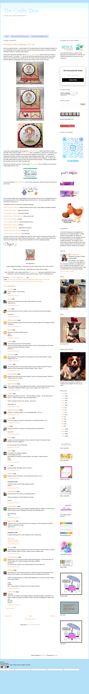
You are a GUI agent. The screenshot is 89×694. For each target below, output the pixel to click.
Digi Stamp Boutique (14, 410)
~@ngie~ (10, 393)
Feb (63, 423)
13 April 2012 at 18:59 (13, 462)
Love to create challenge (10, 219)
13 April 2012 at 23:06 (13, 503)
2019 (63, 407)
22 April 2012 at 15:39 (13, 588)
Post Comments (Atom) (34, 624)
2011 (63, 429)
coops (9, 309)
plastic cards (11, 538)
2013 (63, 412)
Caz (9, 426)
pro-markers (25, 281)
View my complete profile (66, 271)
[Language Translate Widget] (68, 93)
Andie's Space (12, 592)
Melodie (10, 330)
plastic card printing (13, 540)
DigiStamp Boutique (34, 151)
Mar (63, 421)
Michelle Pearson (12, 320)
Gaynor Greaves (12, 383)
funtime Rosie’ (25, 152)
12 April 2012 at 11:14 (13, 305)
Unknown (10, 473)
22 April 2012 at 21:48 (13, 604)
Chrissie (10, 341)
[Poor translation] (7, 667)
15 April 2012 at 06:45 (13, 529)
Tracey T (10, 364)
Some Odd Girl (34, 164)
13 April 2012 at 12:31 (13, 380)
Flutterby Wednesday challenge (11, 230)
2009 (63, 433)
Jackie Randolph (12, 374)
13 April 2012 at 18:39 (13, 447)
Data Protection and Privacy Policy (19, 36)
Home (6, 36)
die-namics (25, 279)
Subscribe (73, 80)
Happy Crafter (12, 521)
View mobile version (30, 619)
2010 (63, 431)
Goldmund (43, 655)
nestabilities (6, 281)
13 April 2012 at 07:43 (13, 338)
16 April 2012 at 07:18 (13, 544)
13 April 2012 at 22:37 (13, 488)
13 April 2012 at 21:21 (13, 470)
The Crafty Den (20, 10)
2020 (63, 405)
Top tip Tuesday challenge (10, 227)
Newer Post (8, 616)
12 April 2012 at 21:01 (13, 316)
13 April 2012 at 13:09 (13, 390)
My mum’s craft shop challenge (11, 233)
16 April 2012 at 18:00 (13, 553)
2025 (63, 396)
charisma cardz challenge (33, 54)
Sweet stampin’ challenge (10, 213)
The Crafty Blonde (13, 557)
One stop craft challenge (9, 210)
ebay (40, 279)
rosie (9, 465)
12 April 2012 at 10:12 (13, 295)
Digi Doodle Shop (20, 182)
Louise (9, 299)
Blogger (56, 655)
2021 (63, 403)
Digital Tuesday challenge (10, 225)
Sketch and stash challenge (10, 207)
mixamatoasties (12, 491)
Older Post (53, 616)
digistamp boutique (33, 279)
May (63, 416)
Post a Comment (10, 608)
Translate (71, 95)
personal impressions (16, 281)
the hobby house (33, 272)
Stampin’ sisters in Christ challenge (12, 216)
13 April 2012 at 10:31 (13, 351)
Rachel (10, 437)
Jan (63, 426)
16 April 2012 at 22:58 (13, 566)
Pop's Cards (11, 354)
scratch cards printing (13, 541)
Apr (63, 419)
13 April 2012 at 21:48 (13, 478)
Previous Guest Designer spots (39, 36)
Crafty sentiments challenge (10, 222)
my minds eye (46, 279)
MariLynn (10, 547)
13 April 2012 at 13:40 (13, 406)
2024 (63, 398)
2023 (63, 400)
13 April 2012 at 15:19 (13, 422)
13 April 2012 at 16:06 (13, 434)
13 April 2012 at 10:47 (13, 361)
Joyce (20, 56)
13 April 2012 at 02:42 (13, 326)
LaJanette (10, 570)
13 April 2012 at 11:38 (13, 370)
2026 (63, 393)
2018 (63, 410)
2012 (63, 414)
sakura (31, 281)
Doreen (10, 418)
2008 (63, 436)
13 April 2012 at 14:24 (13, 414)
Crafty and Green (12, 506)
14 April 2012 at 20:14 (13, 517)
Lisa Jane (10, 289)
